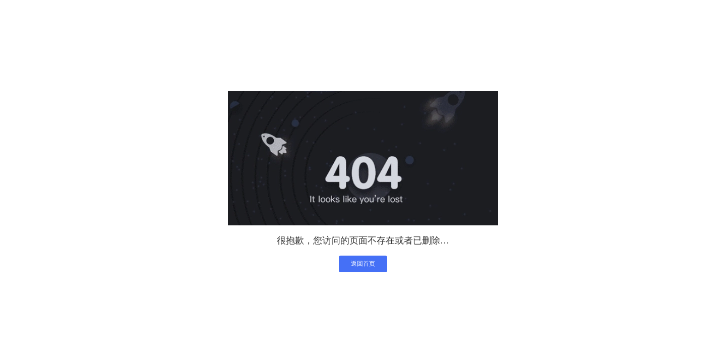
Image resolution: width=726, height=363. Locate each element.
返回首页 (363, 263)
